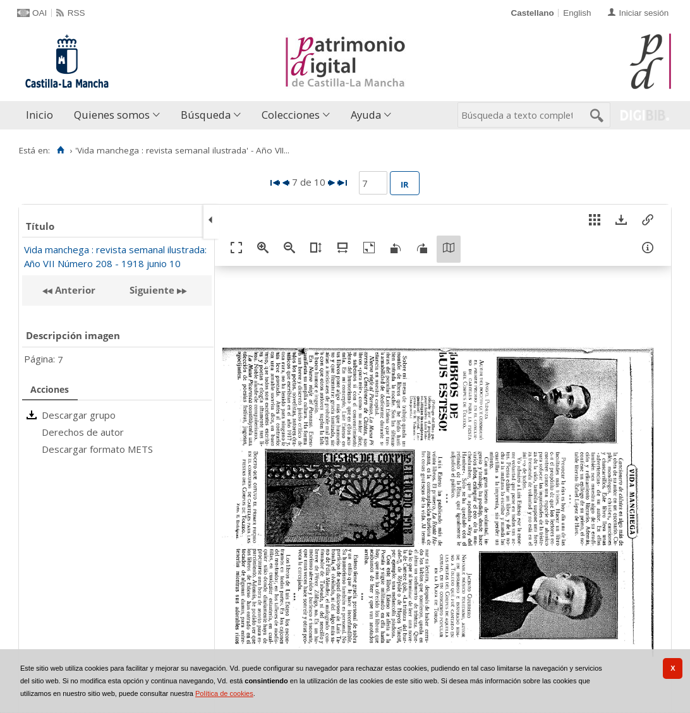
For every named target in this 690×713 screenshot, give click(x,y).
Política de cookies (224, 693)
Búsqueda (206, 114)
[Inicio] (60, 150)
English (577, 13)
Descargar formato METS (97, 449)
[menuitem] (42, 115)
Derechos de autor (83, 432)
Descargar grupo (79, 415)
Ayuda (366, 114)
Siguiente (152, 290)
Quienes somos (112, 114)
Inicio (39, 114)
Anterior (73, 290)
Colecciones (291, 114)
